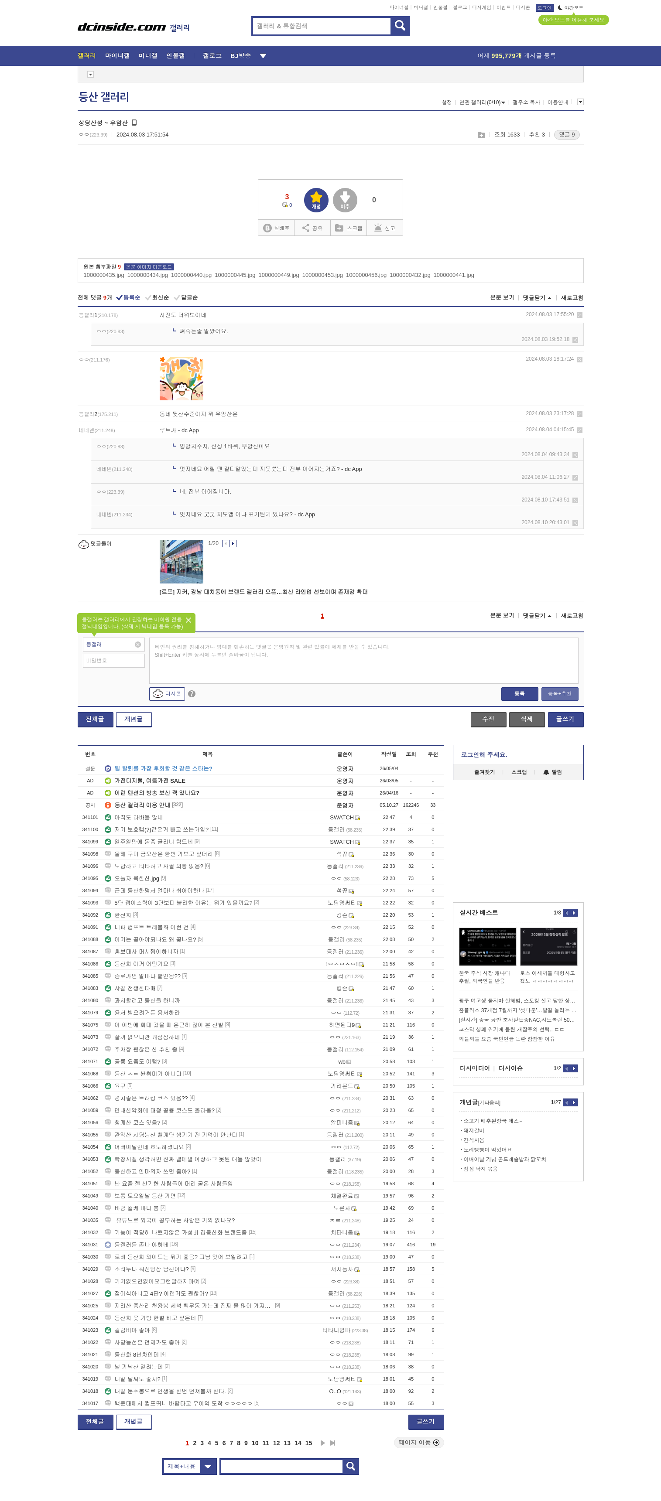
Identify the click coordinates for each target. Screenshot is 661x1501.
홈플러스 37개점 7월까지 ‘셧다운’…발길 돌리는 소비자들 (518, 1010)
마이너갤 (399, 7)
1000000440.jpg (191, 275)
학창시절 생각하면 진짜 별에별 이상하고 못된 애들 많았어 (183, 1159)
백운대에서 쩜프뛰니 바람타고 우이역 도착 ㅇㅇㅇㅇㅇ (179, 1403)
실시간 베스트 (479, 912)
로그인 (545, 7)
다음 (322, 1443)
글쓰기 (565, 719)
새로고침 (572, 298)
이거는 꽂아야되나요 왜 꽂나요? (150, 939)
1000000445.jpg (235, 275)
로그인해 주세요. (484, 754)
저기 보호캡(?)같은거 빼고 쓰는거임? (157, 829)
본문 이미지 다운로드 (149, 266)
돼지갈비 (474, 1131)
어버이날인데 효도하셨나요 (144, 1147)
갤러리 (87, 55)
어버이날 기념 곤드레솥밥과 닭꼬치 (505, 1159)
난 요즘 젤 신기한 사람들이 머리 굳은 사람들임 (169, 1183)
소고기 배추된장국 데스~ (493, 1121)
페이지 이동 (419, 1442)
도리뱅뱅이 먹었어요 (488, 1150)
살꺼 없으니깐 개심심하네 (142, 1037)
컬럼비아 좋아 (127, 1330)
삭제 (579, 315)
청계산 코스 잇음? (132, 1122)
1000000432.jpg (410, 275)
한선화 (118, 915)
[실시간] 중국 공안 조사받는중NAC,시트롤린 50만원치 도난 (518, 1020)
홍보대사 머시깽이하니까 (141, 951)
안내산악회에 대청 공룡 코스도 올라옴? (160, 1110)
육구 (115, 1086)
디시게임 (481, 7)
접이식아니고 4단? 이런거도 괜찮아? (156, 1293)
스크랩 (481, 135)
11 (265, 1443)
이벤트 (504, 7)
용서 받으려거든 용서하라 (142, 1013)
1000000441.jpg (454, 275)
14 (298, 1443)
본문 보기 (502, 297)
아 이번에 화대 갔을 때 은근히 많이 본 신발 (164, 1025)
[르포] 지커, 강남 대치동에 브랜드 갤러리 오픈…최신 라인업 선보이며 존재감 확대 (264, 592)
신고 (384, 227)
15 (308, 1443)
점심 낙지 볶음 (481, 1169)
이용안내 (558, 102)
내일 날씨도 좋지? (132, 1379)
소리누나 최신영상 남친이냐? (146, 1269)
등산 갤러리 (104, 97)
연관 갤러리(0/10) (482, 102)
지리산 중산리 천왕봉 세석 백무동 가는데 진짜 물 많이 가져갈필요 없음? (189, 1306)
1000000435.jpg (104, 275)
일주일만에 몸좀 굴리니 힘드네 (149, 842)
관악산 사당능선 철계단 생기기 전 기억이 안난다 (171, 1135)
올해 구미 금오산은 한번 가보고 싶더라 (159, 854)
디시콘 (523, 7)
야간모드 (571, 7)
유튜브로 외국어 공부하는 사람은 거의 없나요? (170, 1220)
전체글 (95, 719)
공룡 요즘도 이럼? (132, 1061)
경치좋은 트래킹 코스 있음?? (146, 1098)
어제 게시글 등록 (517, 55)
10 (255, 1443)
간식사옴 (474, 1140)
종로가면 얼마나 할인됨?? (143, 976)
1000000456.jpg (366, 275)
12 (276, 1443)
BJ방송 (240, 55)
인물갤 (440, 7)
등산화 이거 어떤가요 (136, 964)
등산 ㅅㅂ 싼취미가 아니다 (143, 1074)
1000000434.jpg (147, 275)
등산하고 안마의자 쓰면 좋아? (147, 1171)
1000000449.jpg (279, 275)
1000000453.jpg (322, 275)
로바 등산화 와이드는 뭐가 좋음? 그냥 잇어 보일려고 (176, 1257)
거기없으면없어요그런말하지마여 (152, 1281)
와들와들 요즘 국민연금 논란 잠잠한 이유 (507, 1039)
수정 (488, 719)
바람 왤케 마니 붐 (132, 1208)
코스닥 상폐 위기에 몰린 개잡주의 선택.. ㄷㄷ (512, 1030)
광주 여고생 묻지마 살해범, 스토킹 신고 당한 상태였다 (518, 1001)
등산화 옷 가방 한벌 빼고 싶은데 (150, 1318)
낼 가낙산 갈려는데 (134, 1367)
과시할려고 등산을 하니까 (142, 1000)
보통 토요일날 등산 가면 (140, 1196)
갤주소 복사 (526, 102)
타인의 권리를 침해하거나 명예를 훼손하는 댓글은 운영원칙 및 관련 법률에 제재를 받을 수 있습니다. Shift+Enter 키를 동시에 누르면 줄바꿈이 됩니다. (272, 651)
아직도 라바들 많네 (134, 817)
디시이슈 (511, 1068)
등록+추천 (560, 694)
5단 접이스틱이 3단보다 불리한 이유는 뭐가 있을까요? (178, 903)
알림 (552, 772)
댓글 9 (567, 134)
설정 (447, 102)
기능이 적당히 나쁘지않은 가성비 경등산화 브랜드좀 (176, 1232)
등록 (519, 694)
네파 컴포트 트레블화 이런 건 (146, 927)
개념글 (133, 719)
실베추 (276, 228)
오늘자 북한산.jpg (132, 878)
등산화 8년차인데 (132, 1354)
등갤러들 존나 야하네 (136, 1245)
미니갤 (421, 7)
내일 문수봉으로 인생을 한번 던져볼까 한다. (165, 1391)
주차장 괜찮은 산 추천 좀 (141, 1049)
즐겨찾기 (484, 772)
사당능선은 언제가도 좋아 (142, 1342)
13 (287, 1443)
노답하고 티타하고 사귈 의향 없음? (154, 866)
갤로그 (460, 7)
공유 (312, 227)
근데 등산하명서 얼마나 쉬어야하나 (154, 890)
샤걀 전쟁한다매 (130, 988)
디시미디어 (475, 1068)
